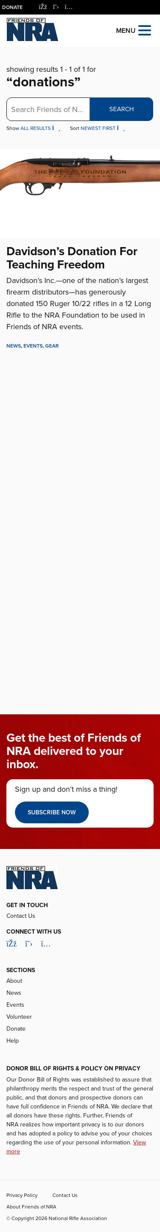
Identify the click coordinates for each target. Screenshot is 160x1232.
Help (12, 1040)
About (14, 980)
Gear (52, 346)
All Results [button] (40, 128)
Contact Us (20, 916)
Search (121, 109)
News (13, 346)
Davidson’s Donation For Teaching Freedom (71, 258)
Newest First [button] (103, 128)
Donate (12, 7)
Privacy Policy (22, 1195)
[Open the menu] (145, 29)
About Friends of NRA (31, 1207)
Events (33, 346)
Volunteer (19, 1016)
